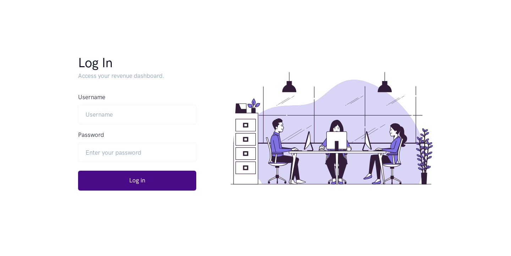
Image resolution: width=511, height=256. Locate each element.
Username (91, 97)
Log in (137, 180)
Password (91, 134)
